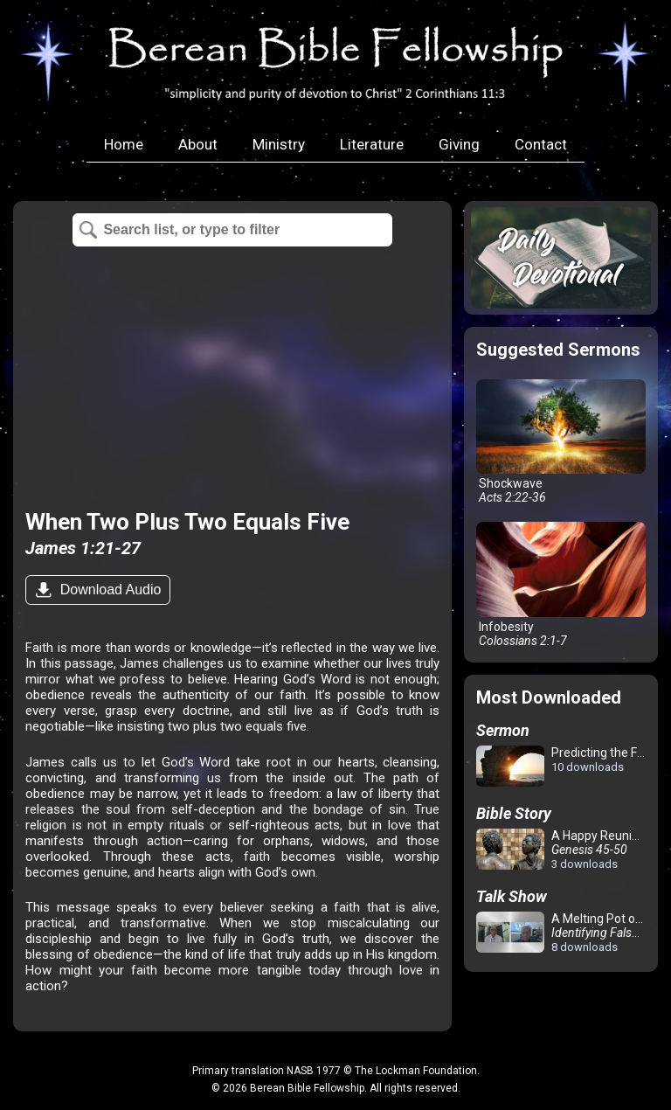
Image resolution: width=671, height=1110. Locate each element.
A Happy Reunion (561, 850)
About (198, 144)
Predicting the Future (564, 767)
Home (123, 144)
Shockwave (560, 442)
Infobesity (560, 585)
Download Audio (108, 589)
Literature (372, 144)
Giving (459, 144)
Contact (541, 144)
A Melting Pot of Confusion (564, 933)
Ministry (278, 144)
